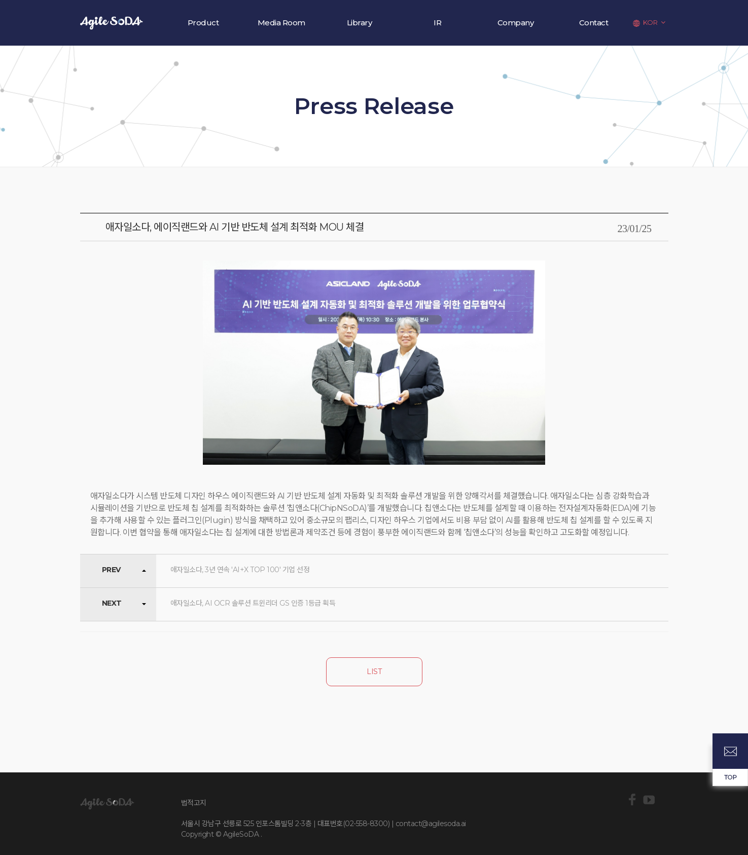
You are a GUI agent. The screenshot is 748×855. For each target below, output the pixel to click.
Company (515, 22)
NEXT (112, 603)
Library (359, 22)
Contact (594, 22)
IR (437, 22)
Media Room (281, 22)
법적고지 (193, 802)
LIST (374, 671)
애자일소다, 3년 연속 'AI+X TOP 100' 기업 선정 (240, 569)
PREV (111, 569)
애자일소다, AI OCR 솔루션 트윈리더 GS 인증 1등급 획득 (253, 603)
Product (203, 22)
